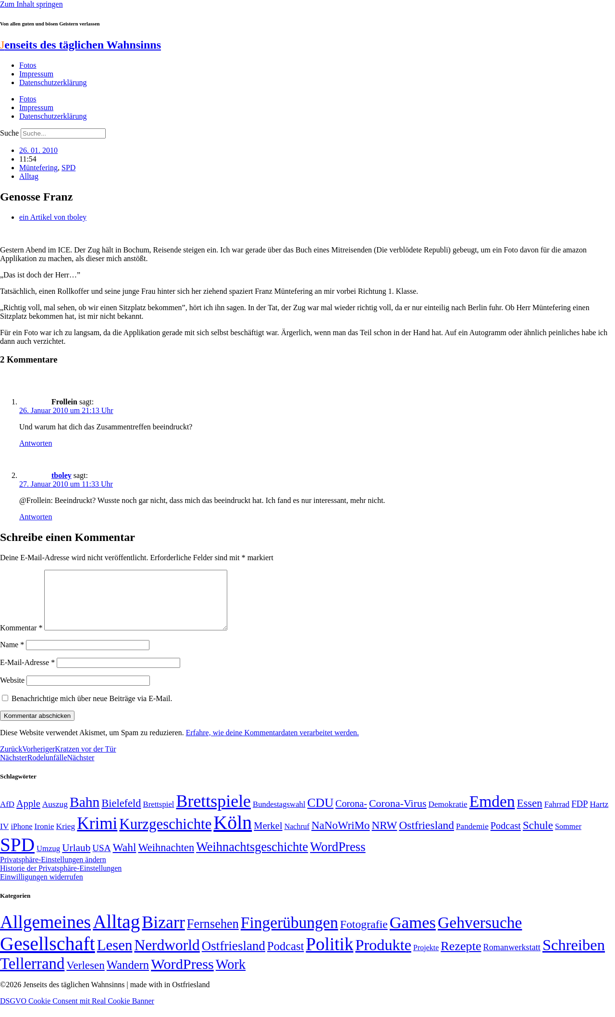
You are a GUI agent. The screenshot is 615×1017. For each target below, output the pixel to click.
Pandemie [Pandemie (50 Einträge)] (472, 837)
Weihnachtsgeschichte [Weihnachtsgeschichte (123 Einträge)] (252, 859)
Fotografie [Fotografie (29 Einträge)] (364, 935)
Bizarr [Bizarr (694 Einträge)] (163, 933)
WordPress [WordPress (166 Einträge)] (182, 975)
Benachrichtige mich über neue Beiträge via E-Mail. (92, 710)
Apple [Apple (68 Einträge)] (28, 815)
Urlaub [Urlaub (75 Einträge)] (76, 859)
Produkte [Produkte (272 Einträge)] (383, 956)
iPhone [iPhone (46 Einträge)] (21, 838)
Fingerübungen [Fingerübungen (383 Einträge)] (289, 934)
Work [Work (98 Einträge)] (231, 975)
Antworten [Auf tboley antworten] (35, 517)
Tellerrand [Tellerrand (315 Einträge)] (32, 975)
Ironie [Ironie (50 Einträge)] (44, 837)
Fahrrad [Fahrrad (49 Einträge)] (557, 815)
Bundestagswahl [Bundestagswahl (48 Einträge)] (279, 815)
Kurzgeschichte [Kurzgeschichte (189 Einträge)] (165, 835)
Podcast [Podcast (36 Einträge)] (285, 957)
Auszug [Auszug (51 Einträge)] (55, 815)
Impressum (36, 74)
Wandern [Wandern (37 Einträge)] (128, 976)
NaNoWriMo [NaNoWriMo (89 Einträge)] (340, 837)
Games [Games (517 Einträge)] (413, 934)
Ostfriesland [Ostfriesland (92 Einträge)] (426, 836)
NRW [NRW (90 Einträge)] (384, 836)
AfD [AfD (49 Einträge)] (7, 815)
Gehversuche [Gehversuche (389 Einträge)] (480, 934)
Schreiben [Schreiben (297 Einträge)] (573, 956)
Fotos (28, 65)
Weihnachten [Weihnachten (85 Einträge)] (166, 859)
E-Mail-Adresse (27, 674)
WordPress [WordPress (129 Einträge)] (337, 858)
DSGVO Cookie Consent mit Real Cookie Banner (77, 1012)
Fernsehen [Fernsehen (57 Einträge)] (213, 935)
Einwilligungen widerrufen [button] (41, 888)
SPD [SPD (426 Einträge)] (17, 856)
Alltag (28, 176)
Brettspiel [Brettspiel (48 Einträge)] (158, 815)
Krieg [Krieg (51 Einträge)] (65, 837)
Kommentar (21, 639)
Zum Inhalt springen (31, 4)
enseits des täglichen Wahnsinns (80, 44)
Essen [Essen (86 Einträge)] (529, 815)
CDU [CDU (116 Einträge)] (321, 814)
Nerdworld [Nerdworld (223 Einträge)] (166, 956)
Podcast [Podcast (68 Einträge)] (506, 837)
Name (12, 656)
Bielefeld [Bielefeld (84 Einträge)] (121, 815)
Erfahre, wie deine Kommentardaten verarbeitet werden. (272, 744)
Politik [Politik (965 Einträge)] (330, 956)
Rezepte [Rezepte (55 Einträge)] (461, 958)
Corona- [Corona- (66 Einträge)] (351, 815)
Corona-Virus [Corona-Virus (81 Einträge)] (398, 815)
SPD (68, 167)
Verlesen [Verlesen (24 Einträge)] (85, 976)
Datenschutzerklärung (52, 82)
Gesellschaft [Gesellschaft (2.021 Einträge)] (47, 955)
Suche (9, 133)
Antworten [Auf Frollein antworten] (35, 443)
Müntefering (38, 167)
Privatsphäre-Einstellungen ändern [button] (53, 871)
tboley (61, 475)
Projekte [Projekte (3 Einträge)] (426, 959)
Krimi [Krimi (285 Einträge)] (97, 835)
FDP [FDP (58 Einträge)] (579, 815)
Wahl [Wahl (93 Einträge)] (124, 859)
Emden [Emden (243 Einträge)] (492, 813)
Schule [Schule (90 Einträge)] (538, 836)
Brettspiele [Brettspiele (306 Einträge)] (213, 812)
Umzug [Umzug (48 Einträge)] (48, 860)
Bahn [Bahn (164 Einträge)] (84, 813)
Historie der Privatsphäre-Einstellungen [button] (61, 880)
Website (12, 692)
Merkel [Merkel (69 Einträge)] (268, 837)
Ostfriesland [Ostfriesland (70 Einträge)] (233, 957)
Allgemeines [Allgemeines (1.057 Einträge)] (45, 933)
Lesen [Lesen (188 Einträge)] (115, 956)
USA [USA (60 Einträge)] (101, 859)
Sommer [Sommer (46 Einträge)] (568, 838)
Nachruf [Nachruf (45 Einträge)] (296, 838)
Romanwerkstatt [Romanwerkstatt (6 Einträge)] (512, 959)
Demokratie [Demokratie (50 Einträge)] (448, 815)
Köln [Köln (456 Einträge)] (232, 834)
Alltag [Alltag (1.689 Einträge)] (116, 933)
